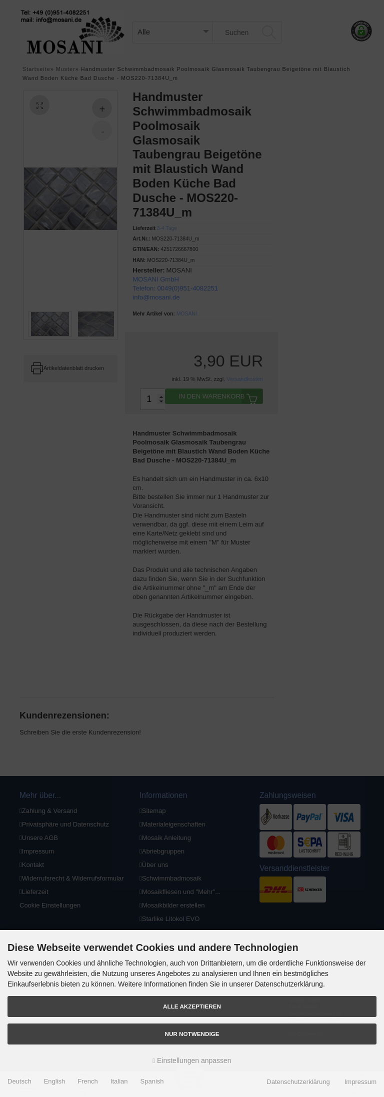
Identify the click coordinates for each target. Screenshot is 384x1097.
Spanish (152, 1081)
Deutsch (20, 1081)
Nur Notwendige (191, 1033)
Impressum (360, 1082)
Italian (119, 1081)
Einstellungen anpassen (191, 1060)
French (88, 1081)
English (55, 1081)
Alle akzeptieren (192, 1006)
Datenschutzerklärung (298, 1082)
